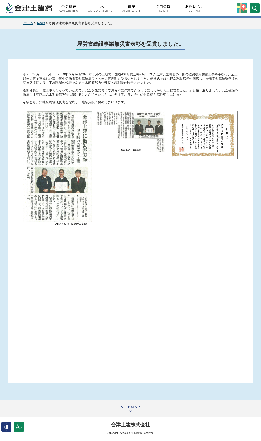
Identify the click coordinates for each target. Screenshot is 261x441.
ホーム (28, 23)
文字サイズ (19, 427)
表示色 (6, 427)
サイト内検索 (255, 8)
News (41, 23)
